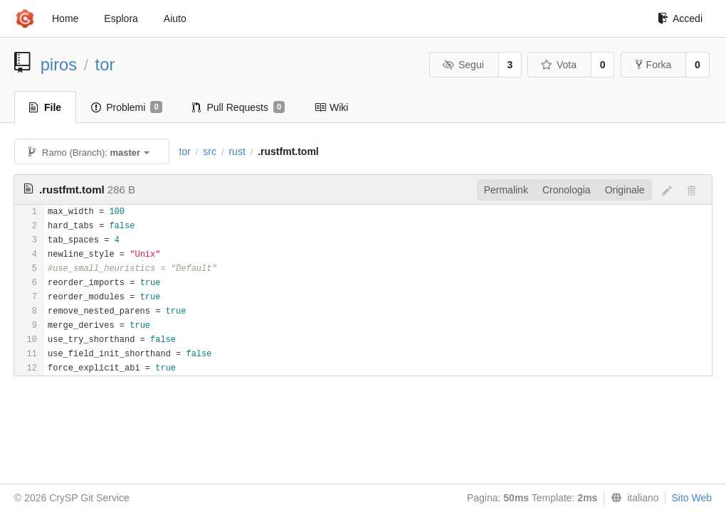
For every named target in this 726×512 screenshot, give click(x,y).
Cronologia (566, 190)
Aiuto (175, 18)
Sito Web (691, 497)
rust (236, 151)
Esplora (120, 18)
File (45, 107)
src (209, 151)
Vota (558, 64)
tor (105, 64)
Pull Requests (238, 107)
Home (65, 18)
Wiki (331, 107)
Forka (654, 64)
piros (59, 64)
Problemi (126, 107)
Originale (625, 190)
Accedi (680, 18)
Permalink (506, 190)
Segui (462, 64)
